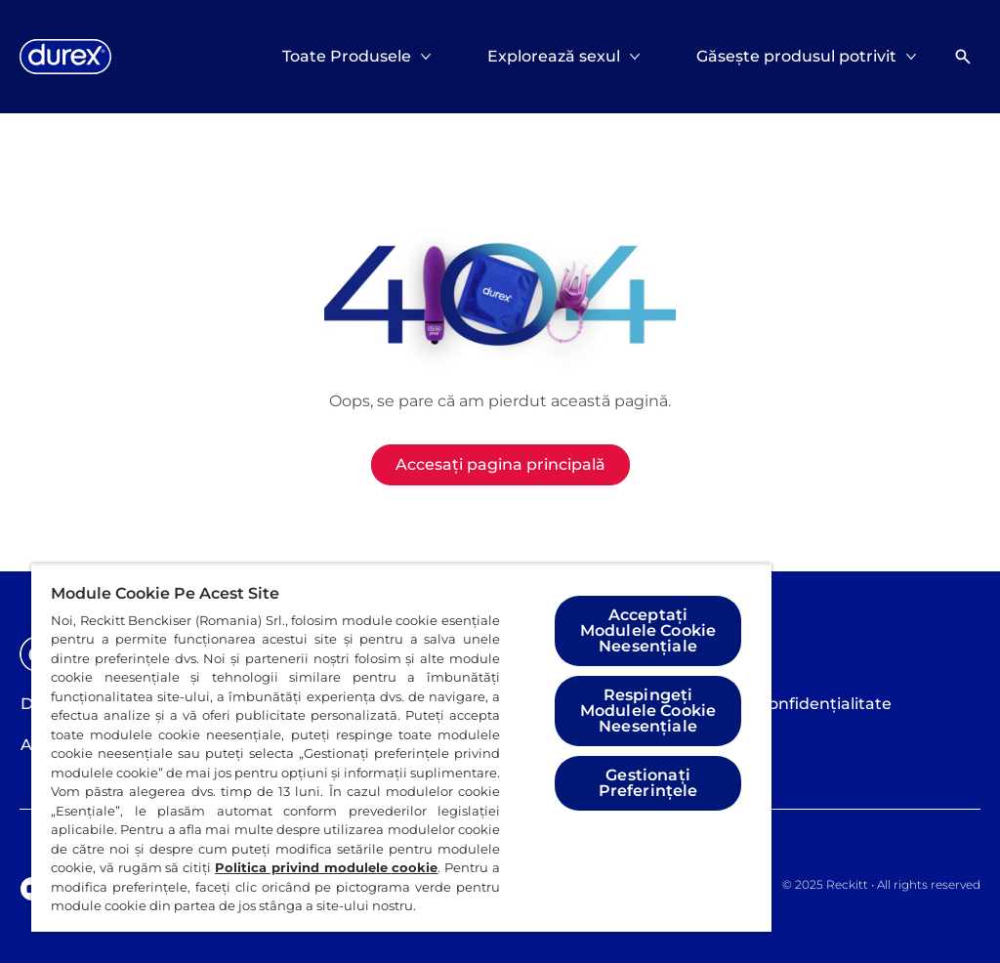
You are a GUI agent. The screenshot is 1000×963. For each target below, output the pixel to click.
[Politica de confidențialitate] (782, 704)
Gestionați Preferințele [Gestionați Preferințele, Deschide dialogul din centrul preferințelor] (648, 783)
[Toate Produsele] (346, 56)
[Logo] (65, 56)
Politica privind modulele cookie (326, 867)
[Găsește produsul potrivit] (796, 56)
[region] (401, 748)
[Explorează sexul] (553, 56)
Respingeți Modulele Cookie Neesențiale (648, 710)
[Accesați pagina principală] (500, 464)
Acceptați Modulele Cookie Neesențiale (648, 630)
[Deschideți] (962, 56)
